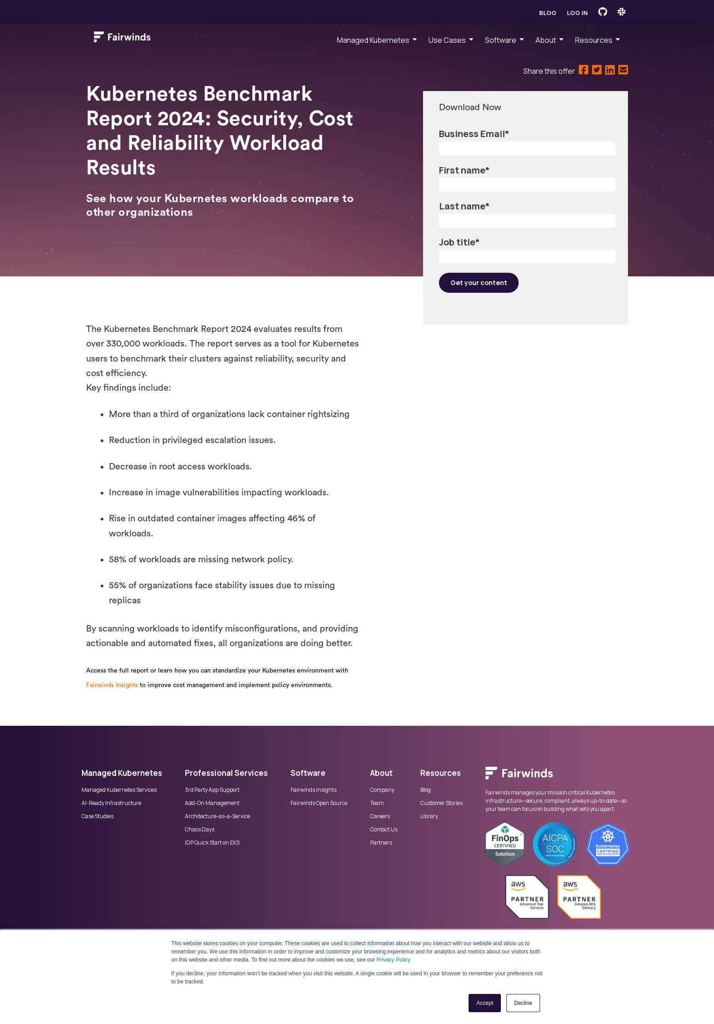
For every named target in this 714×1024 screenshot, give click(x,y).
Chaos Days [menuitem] (199, 829)
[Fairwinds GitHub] (602, 12)
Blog (547, 13)
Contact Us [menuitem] (384, 829)
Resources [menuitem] (593, 40)
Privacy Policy (394, 960)
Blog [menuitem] (425, 790)
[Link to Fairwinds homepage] (122, 39)
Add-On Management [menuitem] (212, 803)
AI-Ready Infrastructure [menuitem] (111, 803)
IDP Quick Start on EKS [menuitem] (212, 842)
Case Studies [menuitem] (97, 816)
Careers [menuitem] (380, 816)
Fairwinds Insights (112, 685)
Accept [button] (484, 1003)
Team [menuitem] (377, 803)
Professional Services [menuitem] (226, 773)
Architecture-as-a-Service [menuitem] (217, 816)
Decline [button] (523, 1003)
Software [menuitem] (500, 40)
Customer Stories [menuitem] (441, 803)
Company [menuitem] (382, 790)
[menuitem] (558, 778)
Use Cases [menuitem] (447, 40)
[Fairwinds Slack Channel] (621, 12)
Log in (577, 13)
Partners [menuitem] (381, 842)
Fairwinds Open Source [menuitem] (319, 803)
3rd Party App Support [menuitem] (212, 790)
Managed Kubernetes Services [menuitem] (119, 790)
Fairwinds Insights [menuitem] (314, 790)
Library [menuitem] (429, 816)
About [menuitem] (546, 40)
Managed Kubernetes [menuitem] (373, 40)
